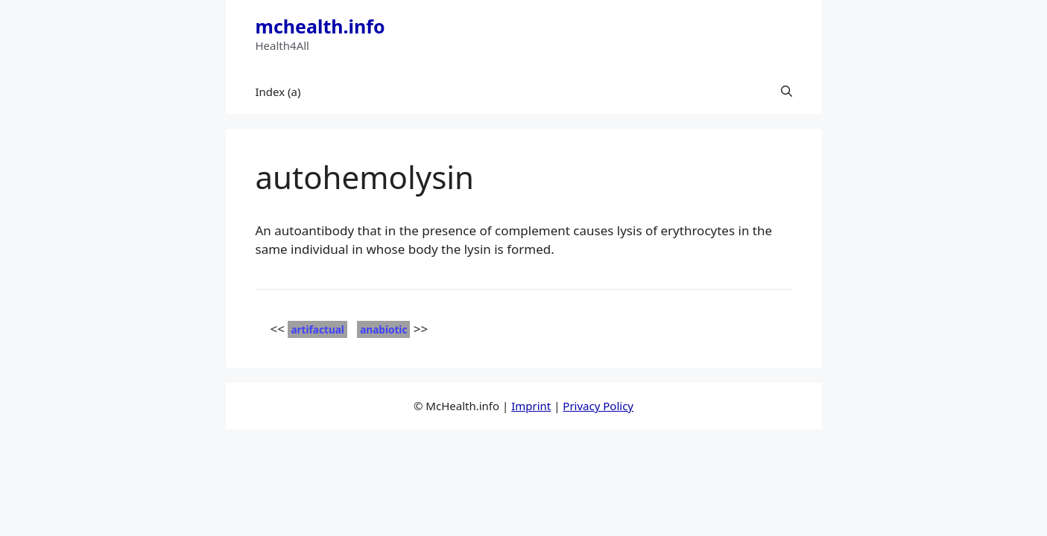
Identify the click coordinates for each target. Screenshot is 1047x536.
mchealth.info (320, 26)
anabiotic (383, 329)
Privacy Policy (598, 405)
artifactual (317, 329)
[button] (786, 91)
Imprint (531, 405)
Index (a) (278, 91)
